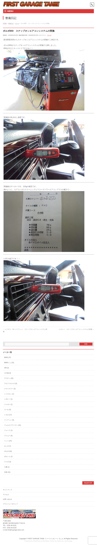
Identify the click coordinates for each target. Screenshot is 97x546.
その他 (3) (7, 373)
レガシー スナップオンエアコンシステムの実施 (76, 329)
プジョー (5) (8, 436)
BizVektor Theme (49, 541)
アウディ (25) (8, 378)
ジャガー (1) (8, 404)
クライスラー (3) (10, 389)
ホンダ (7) (7, 446)
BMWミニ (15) (9, 362)
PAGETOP (88, 483)
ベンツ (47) (8, 441)
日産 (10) (7, 472)
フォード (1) (8, 430)
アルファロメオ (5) (10, 383)
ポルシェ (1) (8, 456)
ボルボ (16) (8, 451)
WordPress (37, 541)
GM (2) (6, 368)
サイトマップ (7, 490)
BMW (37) (7, 357)
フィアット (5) (9, 420)
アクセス (6, 494)
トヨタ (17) (8, 415)
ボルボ (49, 35)
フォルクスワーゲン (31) (12, 425)
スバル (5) (7, 409)
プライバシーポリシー (10, 504)
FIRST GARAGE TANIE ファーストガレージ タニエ (45, 539)
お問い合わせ (7, 499)
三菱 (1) (6, 467)
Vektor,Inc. (60, 541)
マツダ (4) (7, 462)
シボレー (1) (8, 399)
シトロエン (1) (9, 394)
